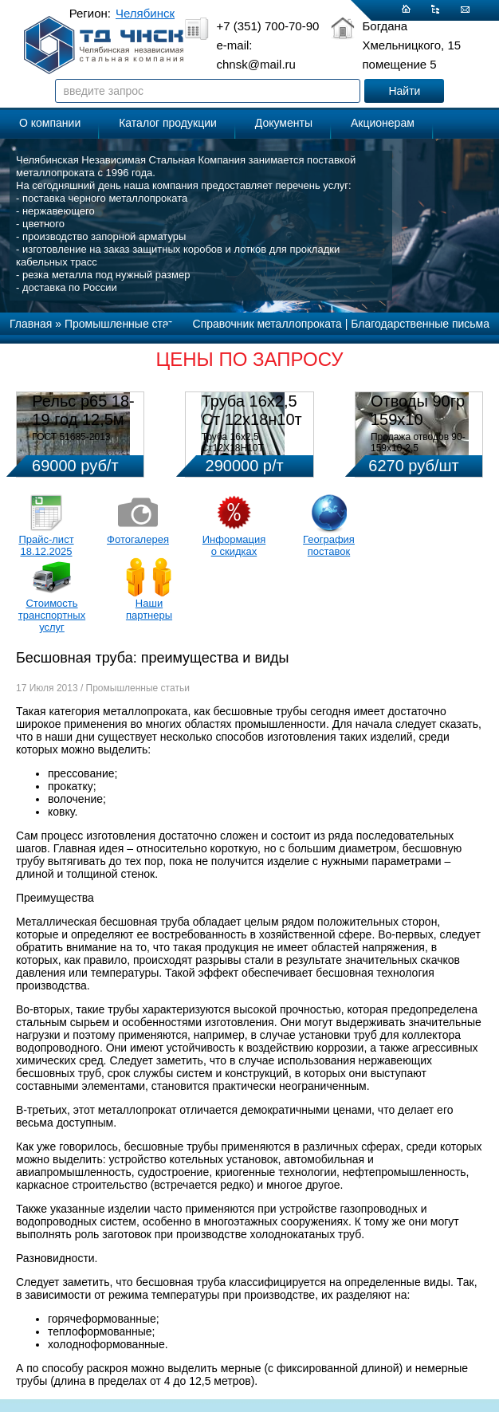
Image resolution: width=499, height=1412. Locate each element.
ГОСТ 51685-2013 (71, 436)
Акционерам (383, 122)
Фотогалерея (138, 539)
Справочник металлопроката (267, 323)
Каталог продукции (168, 122)
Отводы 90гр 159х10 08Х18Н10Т (418, 419)
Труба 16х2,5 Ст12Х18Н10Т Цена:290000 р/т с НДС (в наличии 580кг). (253, 453)
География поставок (329, 545)
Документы (283, 122)
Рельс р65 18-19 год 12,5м (83, 410)
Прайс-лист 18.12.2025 (45, 545)
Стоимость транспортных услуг (51, 615)
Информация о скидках (234, 545)
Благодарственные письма (420, 323)
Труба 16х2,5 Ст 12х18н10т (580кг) (252, 419)
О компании (50, 122)
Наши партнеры (149, 609)
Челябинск (145, 13)
